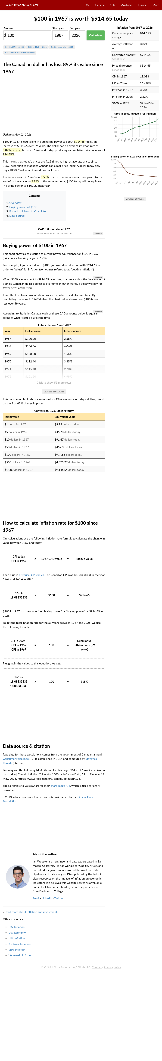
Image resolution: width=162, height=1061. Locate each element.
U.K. (112, 5)
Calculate (95, 35)
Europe (142, 5)
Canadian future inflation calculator (19, 52)
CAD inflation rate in (62, 47)
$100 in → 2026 (14, 47)
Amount (8, 28)
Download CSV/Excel (135, 199)
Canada (100, 5)
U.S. (87, 5)
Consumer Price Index (17, 911)
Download (98, 233)
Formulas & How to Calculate (27, 211)
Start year (58, 28)
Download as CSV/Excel (54, 545)
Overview (15, 202)
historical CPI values (31, 727)
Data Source (17, 215)
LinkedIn (47, 1051)
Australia (126, 5)
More (156, 5)
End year (74, 28)
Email (36, 1051)
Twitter (58, 1051)
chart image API (60, 938)
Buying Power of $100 (23, 207)
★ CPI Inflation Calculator (22, 5)
